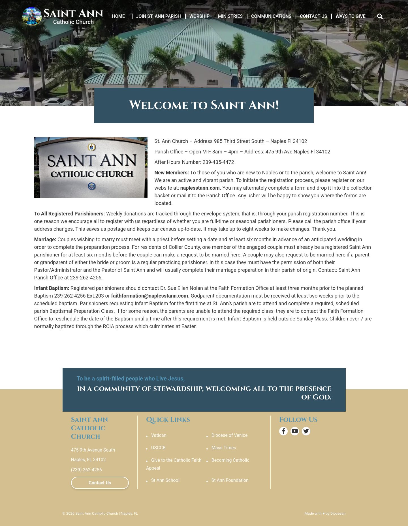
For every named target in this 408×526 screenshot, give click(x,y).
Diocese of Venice (230, 435)
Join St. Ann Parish (158, 16)
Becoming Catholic (230, 460)
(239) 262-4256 (86, 469)
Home (121, 16)
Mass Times (224, 447)
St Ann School (165, 480)
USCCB (158, 447)
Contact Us (313, 16)
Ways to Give (351, 16)
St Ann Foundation (230, 480)
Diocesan (338, 513)
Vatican (158, 435)
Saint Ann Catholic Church (96, 513)
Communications (271, 16)
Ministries (230, 16)
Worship (199, 16)
